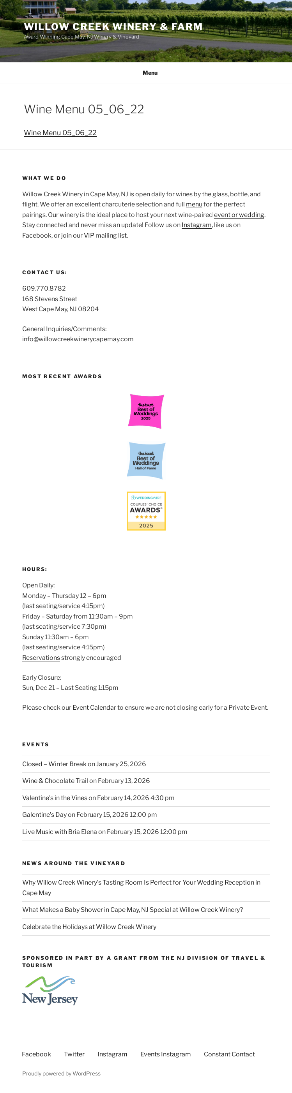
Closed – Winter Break (54, 764)
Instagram (197, 225)
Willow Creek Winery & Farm (113, 26)
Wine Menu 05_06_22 (60, 133)
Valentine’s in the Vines (54, 798)
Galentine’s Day (44, 814)
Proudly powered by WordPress (61, 1073)
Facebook (36, 235)
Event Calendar (94, 707)
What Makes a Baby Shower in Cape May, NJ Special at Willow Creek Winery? (132, 909)
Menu (146, 72)
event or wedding (239, 215)
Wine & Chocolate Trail (55, 780)
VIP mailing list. (106, 235)
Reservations (41, 657)
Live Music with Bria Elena (59, 832)
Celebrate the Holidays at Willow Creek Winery (89, 927)
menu (194, 204)
